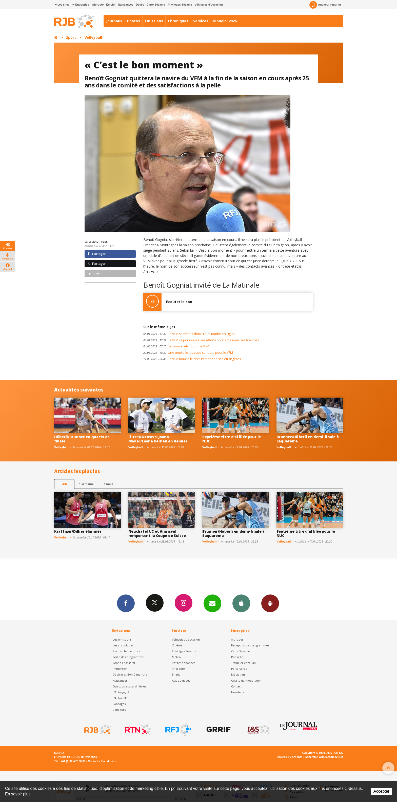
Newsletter (238, 692)
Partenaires (239, 668)
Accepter (381, 791)
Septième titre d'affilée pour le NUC (231, 438)
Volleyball (93, 37)
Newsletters (212, 603)
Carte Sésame (156, 4)
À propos (237, 639)
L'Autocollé (120, 698)
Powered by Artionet (289, 756)
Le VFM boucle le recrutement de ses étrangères (192, 359)
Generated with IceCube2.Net (324, 756)
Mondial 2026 (225, 20)
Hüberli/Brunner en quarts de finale (82, 438)
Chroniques (178, 20)
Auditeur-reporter (325, 5)
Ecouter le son (167, 302)
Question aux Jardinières (129, 686)
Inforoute (98, 4)
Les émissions (122, 639)
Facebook (126, 603)
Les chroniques (123, 645)
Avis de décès (181, 680)
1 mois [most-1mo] (108, 484)
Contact (236, 686)
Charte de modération (246, 680)
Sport (71, 37)
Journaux (114, 20)
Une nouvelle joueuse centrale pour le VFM (188, 352)
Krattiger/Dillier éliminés (78, 531)
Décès (140, 4)
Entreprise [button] (80, 4)
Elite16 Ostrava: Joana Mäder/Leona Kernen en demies (158, 438)
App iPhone (241, 603)
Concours (119, 709)
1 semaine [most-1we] (86, 484)
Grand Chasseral (124, 662)
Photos (133, 20)
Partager (97, 254)
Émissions (154, 20)
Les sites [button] (62, 4)
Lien (94, 273)
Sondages (119, 703)
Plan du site (108, 761)
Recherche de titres (126, 651)
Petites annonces (183, 662)
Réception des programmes (250, 645)
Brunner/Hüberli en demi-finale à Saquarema (307, 438)
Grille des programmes (128, 657)
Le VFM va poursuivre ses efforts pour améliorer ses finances (201, 340)
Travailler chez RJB (243, 662)
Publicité (237, 657)
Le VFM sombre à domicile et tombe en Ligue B (190, 334)
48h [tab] (64, 484)
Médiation (238, 674)
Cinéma (177, 645)
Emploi (110, 4)
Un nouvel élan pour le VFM (176, 346)
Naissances (125, 4)
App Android (270, 603)
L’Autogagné (121, 692)
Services (200, 20)
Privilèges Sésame (180, 4)
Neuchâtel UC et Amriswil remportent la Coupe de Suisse (157, 533)
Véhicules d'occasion (208, 4)
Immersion (120, 668)
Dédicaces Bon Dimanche (130, 674)
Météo (176, 657)
